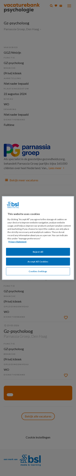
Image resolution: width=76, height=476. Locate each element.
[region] (38, 238)
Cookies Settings (38, 271)
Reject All (38, 252)
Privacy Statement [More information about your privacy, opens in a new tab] (17, 241)
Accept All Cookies (38, 261)
